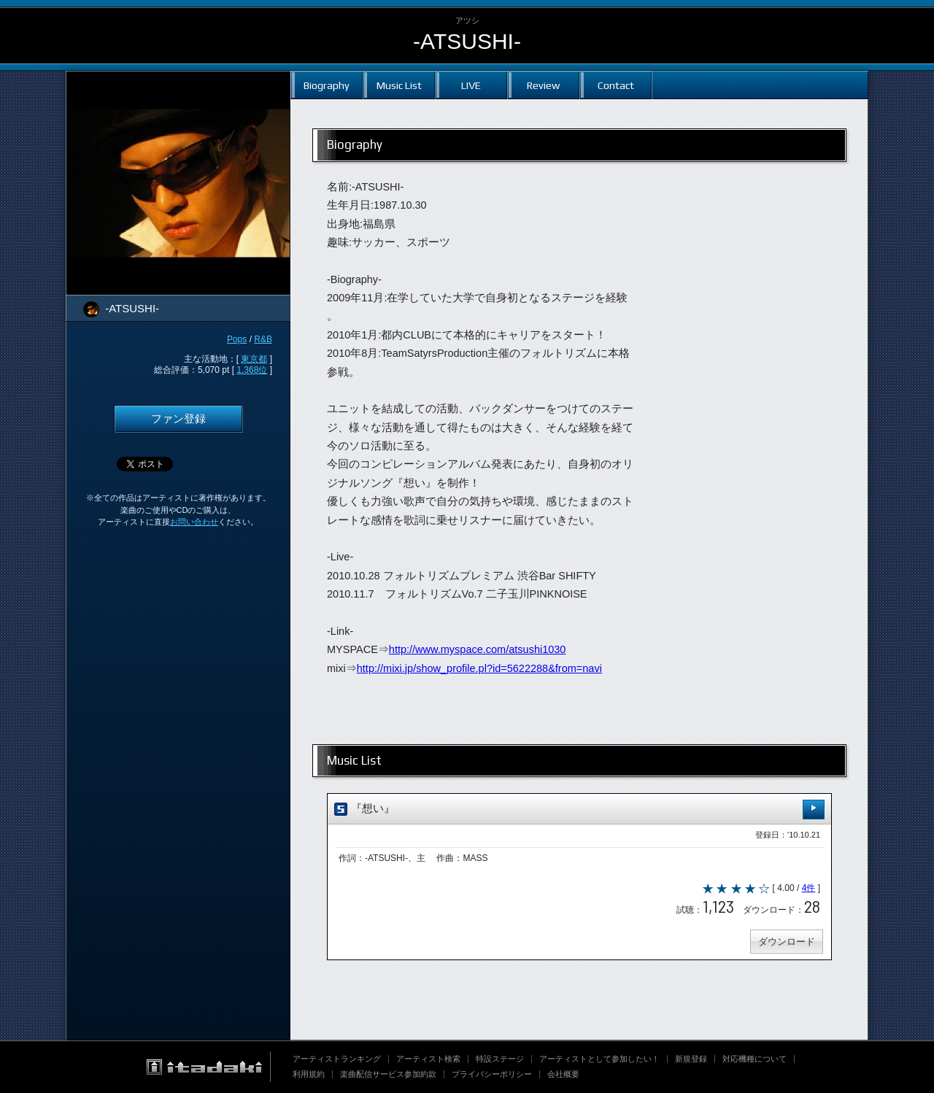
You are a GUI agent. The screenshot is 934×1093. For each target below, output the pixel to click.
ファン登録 (178, 419)
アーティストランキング (337, 1058)
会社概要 (563, 1074)
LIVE (471, 85)
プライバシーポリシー (492, 1074)
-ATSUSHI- (467, 41)
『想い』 (579, 809)
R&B (263, 339)
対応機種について (754, 1058)
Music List (399, 85)
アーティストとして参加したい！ (599, 1058)
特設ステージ (500, 1058)
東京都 (254, 359)
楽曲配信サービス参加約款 (388, 1074)
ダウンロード (786, 941)
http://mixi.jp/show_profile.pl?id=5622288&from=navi (479, 668)
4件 (809, 888)
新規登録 (691, 1058)
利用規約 (309, 1074)
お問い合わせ (194, 521)
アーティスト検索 (428, 1058)
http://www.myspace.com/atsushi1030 (477, 649)
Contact (616, 85)
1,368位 (251, 370)
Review (543, 85)
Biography (327, 85)
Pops (237, 339)
